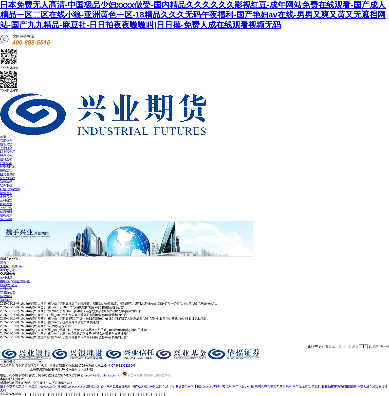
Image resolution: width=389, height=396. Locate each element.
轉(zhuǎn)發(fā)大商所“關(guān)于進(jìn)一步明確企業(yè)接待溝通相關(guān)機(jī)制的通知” (78, 311)
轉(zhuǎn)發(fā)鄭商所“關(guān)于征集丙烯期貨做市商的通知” (58, 322)
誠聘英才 (6, 300)
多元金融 (6, 219)
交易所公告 (7, 292)
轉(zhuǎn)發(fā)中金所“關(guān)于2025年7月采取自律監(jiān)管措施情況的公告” (70, 307)
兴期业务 (6, 140)
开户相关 (6, 155)
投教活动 (6, 170)
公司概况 (6, 200)
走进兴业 (6, 196)
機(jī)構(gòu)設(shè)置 (15, 281)
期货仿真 (6, 193)
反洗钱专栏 (7, 178)
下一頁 (346, 346)
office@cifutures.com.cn (105, 375)
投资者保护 (7, 174)
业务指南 (6, 163)
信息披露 (6, 211)
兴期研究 (6, 148)
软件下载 (6, 185)
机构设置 (6, 204)
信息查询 (6, 159)
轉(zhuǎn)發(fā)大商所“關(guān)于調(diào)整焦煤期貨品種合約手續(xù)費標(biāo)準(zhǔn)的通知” (82, 330)
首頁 (3, 262)
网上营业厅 (7, 152)
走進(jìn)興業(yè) (11, 266)
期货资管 (6, 144)
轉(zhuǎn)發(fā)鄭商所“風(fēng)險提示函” (44, 326)
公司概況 (6, 277)
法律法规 (6, 181)
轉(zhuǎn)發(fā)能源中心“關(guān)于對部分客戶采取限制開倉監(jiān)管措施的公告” (72, 315)
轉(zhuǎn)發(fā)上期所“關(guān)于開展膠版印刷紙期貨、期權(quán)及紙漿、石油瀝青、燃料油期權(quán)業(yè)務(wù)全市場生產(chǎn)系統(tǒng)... (116, 303)
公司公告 (6, 288)
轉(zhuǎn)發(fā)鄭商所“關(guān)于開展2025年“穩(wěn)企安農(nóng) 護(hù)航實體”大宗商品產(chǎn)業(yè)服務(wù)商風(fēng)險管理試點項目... (112, 318)
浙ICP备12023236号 (121, 365)
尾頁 (355, 346)
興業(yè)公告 (8, 270)
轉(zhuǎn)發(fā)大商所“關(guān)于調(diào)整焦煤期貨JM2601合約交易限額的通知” (72, 333)
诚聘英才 (6, 215)
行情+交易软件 (10, 189)
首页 (3, 137)
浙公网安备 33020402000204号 (146, 375)
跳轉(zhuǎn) (381, 346)
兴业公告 (6, 208)
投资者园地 (7, 166)
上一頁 (336, 346)
